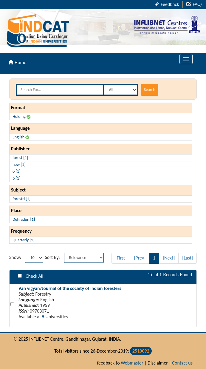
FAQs (194, 4)
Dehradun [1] (24, 219)
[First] (121, 258)
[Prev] (139, 258)
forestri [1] (21, 198)
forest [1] (20, 157)
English (21, 137)
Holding (21, 116)
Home (17, 62)
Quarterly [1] (23, 240)
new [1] (19, 164)
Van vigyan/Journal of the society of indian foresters (69, 288)
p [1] (16, 178)
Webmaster (132, 363)
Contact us (182, 363)
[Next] (169, 258)
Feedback (167, 4)
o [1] (16, 171)
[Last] (187, 258)
